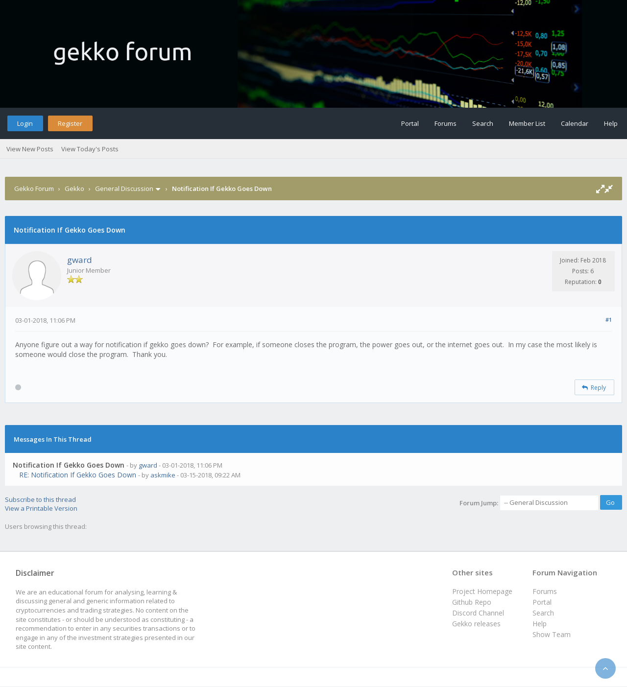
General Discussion (124, 188)
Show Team (551, 634)
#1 (608, 319)
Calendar (574, 123)
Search (482, 123)
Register (70, 123)
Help (611, 123)
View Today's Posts (90, 148)
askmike (162, 475)
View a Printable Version (41, 508)
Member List (527, 123)
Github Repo (471, 602)
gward (79, 259)
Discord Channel (478, 612)
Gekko (74, 188)
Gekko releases (476, 623)
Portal (410, 123)
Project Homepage (482, 591)
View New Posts (29, 148)
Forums (445, 123)
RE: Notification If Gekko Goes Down (77, 474)
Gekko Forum (34, 188)
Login (25, 123)
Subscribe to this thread (40, 499)
